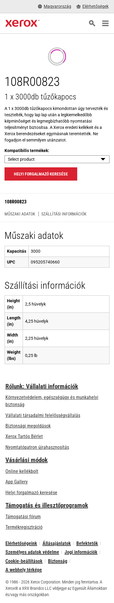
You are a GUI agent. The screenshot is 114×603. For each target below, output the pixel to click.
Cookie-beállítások (24, 561)
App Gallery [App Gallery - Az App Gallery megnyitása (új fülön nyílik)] (16, 482)
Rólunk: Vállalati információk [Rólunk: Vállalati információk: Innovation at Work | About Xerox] (41, 386)
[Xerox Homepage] (22, 23)
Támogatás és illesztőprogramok (46, 505)
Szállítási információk (64, 214)
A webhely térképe (23, 569)
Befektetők (87, 543)
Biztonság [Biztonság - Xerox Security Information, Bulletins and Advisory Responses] (57, 561)
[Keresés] (92, 23)
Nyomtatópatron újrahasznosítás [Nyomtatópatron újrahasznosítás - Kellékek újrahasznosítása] (37, 447)
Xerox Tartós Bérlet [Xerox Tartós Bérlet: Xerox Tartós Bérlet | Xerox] (24, 436)
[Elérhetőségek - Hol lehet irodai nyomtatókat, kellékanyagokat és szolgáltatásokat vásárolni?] (93, 6)
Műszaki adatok (20, 214)
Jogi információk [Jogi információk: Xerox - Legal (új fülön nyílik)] (81, 552)
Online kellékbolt (21, 471)
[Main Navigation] (105, 23)
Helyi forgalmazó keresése (31, 492)
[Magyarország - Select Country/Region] (54, 6)
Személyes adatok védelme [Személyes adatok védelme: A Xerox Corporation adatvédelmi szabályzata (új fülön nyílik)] (32, 552)
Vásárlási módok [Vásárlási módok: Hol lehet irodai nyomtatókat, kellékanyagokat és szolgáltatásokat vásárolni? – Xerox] (26, 460)
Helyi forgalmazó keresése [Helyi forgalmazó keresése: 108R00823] (41, 174)
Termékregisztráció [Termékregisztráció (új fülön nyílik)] (24, 527)
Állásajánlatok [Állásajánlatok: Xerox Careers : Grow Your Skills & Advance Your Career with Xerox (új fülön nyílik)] (57, 543)
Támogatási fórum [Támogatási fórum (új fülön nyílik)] (23, 516)
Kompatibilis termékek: (27, 150)
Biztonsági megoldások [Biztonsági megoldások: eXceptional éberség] (28, 426)
